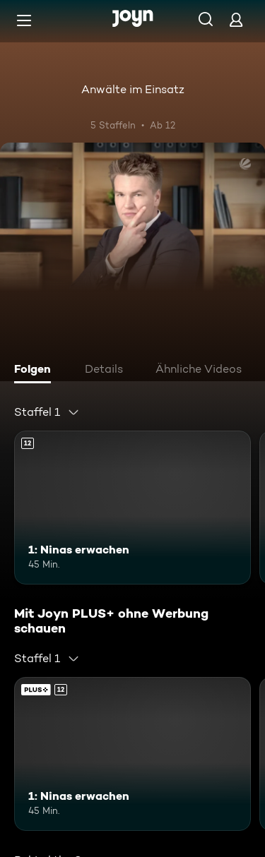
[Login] (236, 19)
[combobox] (47, 412)
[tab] (36, 370)
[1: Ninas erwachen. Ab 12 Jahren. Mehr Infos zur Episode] (132, 508)
